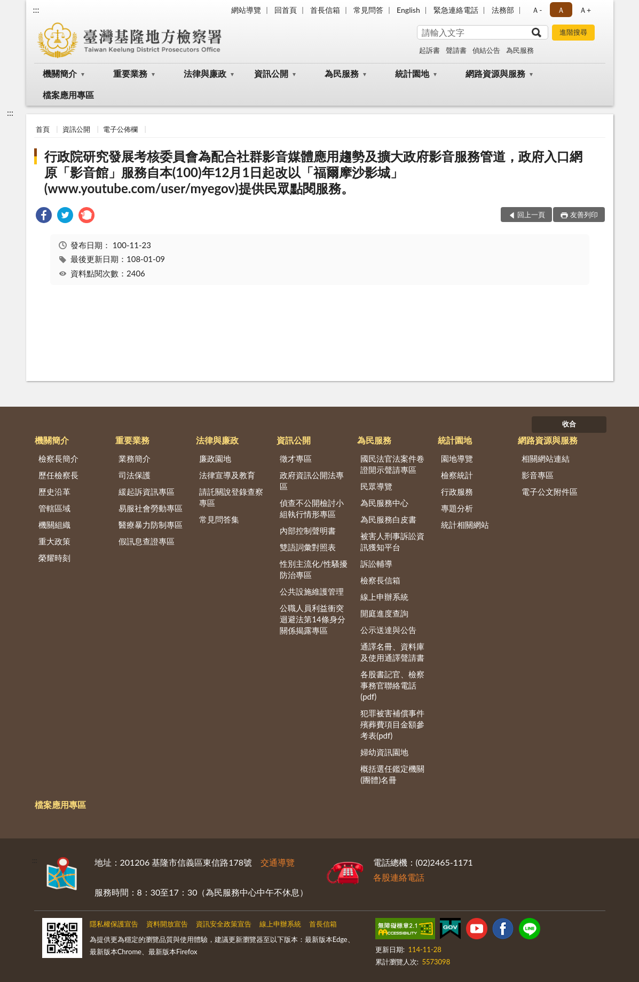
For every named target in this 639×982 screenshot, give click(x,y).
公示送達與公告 (388, 630)
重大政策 (54, 541)
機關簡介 (60, 73)
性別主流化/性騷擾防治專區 (314, 569)
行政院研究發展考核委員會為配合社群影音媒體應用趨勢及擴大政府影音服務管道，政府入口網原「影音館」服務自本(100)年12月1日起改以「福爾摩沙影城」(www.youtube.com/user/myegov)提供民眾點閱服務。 (313, 172)
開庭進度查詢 (384, 613)
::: (36, 9)
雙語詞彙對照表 (308, 547)
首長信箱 (325, 9)
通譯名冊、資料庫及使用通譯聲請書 (392, 652)
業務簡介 (135, 458)
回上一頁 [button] (531, 214)
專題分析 (457, 508)
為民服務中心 (384, 503)
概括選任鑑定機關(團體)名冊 (392, 774)
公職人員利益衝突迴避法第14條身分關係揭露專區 (312, 619)
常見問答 (368, 9)
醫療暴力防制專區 (151, 524)
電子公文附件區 (550, 491)
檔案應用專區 (68, 95)
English (408, 9)
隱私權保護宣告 (114, 924)
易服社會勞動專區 (151, 508)
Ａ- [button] (537, 9)
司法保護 (135, 475)
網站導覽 (246, 9)
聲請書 (456, 50)
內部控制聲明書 (308, 530)
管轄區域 (54, 508)
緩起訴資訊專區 (147, 491)
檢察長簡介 (58, 458)
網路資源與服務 (495, 73)
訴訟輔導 (376, 563)
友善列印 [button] (584, 214)
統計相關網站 (465, 524)
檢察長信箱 (380, 580)
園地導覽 (457, 458)
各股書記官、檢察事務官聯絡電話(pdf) (392, 685)
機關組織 (54, 524)
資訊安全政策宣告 (223, 924)
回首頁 (285, 9)
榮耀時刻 (54, 558)
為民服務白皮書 (388, 519)
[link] (44, 216)
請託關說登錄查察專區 (231, 497)
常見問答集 (219, 519)
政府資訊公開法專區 (312, 480)
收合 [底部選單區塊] (569, 423)
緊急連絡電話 (455, 9)
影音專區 (538, 475)
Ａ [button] (561, 9)
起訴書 (429, 50)
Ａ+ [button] (585, 9)
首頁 (43, 129)
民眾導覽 (376, 486)
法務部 (503, 9)
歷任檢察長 (58, 475)
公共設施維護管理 (312, 591)
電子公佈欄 (120, 129)
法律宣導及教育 (227, 475)
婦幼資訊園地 (384, 752)
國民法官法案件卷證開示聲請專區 (392, 464)
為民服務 (520, 50)
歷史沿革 (54, 491)
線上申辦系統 (384, 596)
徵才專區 (296, 458)
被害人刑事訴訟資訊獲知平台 (392, 541)
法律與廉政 (205, 73)
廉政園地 (215, 458)
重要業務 (130, 73)
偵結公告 (486, 50)
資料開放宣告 (167, 924)
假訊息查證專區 (147, 541)
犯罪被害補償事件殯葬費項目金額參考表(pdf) (392, 724)
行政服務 (457, 491)
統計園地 (412, 73)
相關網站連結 (546, 458)
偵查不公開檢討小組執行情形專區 (312, 508)
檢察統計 (457, 475)
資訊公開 (271, 73)
